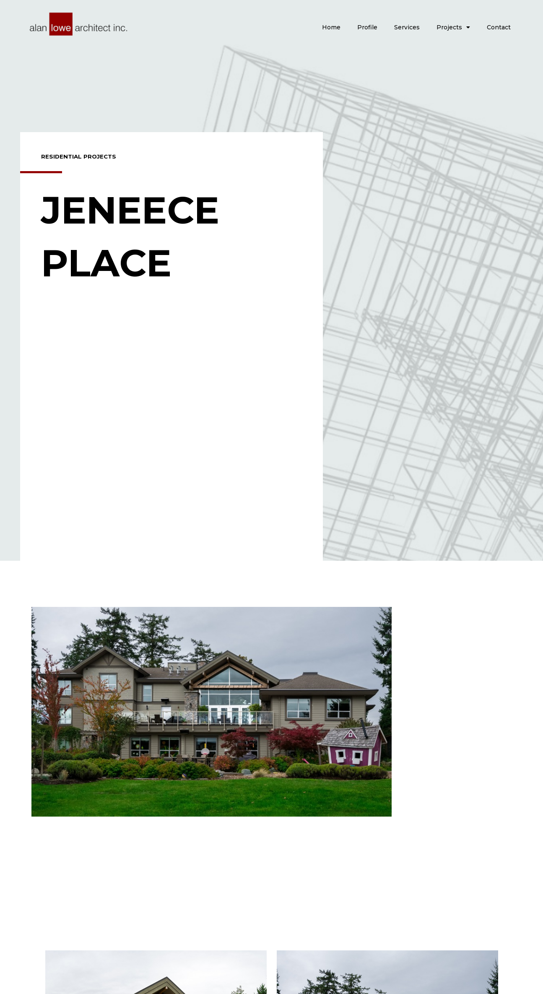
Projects (453, 27)
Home (331, 27)
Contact (499, 27)
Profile (367, 27)
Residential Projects (80, 156)
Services (407, 27)
